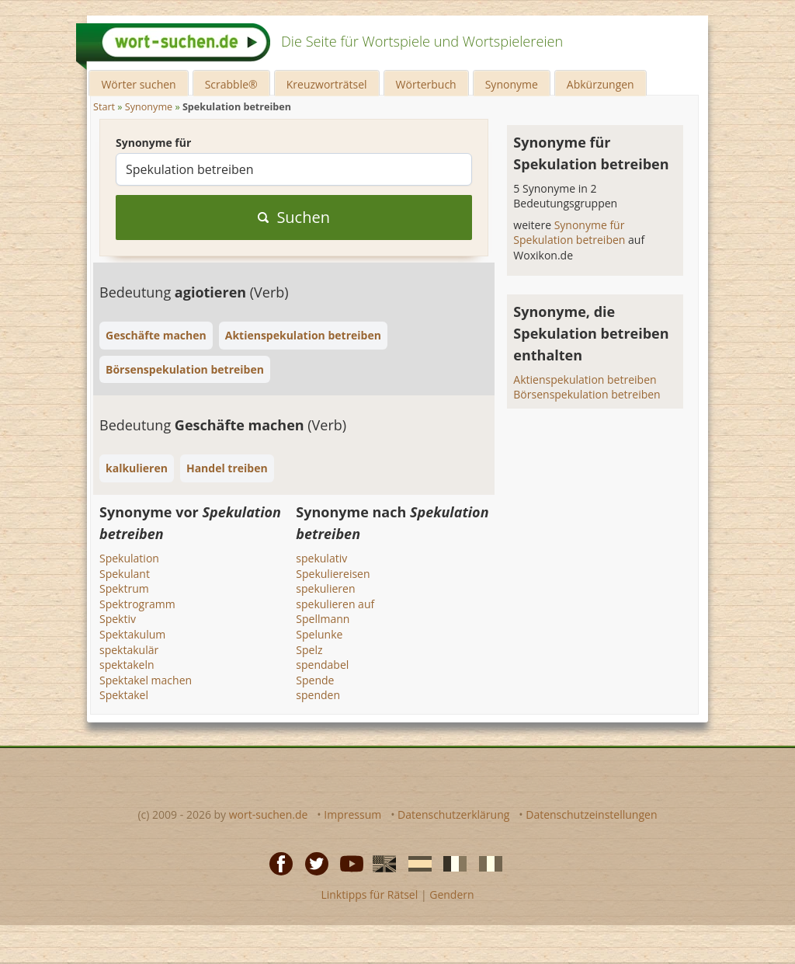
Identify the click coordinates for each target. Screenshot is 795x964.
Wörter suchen (138, 84)
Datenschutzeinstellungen (591, 814)
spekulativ (321, 558)
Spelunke (319, 634)
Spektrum (124, 588)
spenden (318, 694)
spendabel (322, 664)
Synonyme (511, 84)
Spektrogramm (137, 604)
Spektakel (123, 694)
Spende (315, 680)
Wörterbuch (426, 84)
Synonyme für (153, 142)
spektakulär (128, 649)
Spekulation (129, 558)
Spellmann (322, 618)
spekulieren (325, 588)
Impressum (352, 814)
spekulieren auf (335, 604)
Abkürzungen (600, 84)
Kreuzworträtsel (326, 84)
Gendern (451, 894)
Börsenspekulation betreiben (586, 394)
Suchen (294, 217)
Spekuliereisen (333, 573)
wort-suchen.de (268, 814)
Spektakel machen (145, 680)
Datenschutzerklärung (453, 814)
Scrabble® (231, 84)
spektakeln (126, 664)
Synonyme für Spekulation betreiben (570, 233)
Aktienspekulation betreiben (584, 379)
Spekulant (124, 573)
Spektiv (117, 618)
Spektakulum (132, 634)
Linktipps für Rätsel (369, 894)
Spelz (309, 649)
